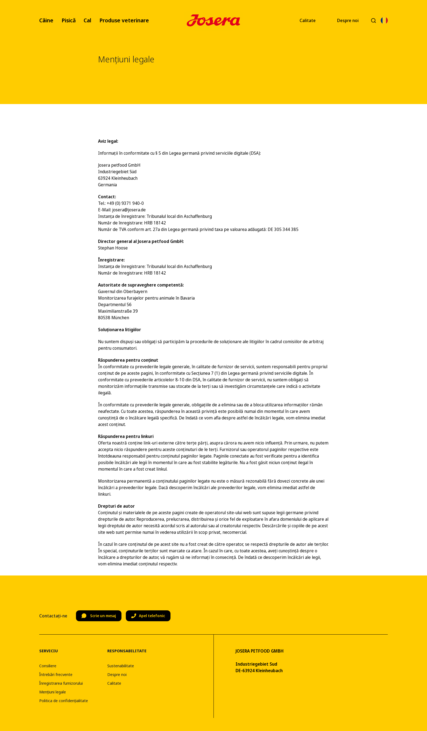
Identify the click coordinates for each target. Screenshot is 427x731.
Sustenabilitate (120, 665)
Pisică (69, 20)
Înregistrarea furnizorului (61, 683)
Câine (46, 20)
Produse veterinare (124, 20)
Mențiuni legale (52, 692)
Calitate (308, 20)
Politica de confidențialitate (63, 700)
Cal (87, 20)
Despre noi (348, 20)
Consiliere (47, 665)
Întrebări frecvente (55, 674)
